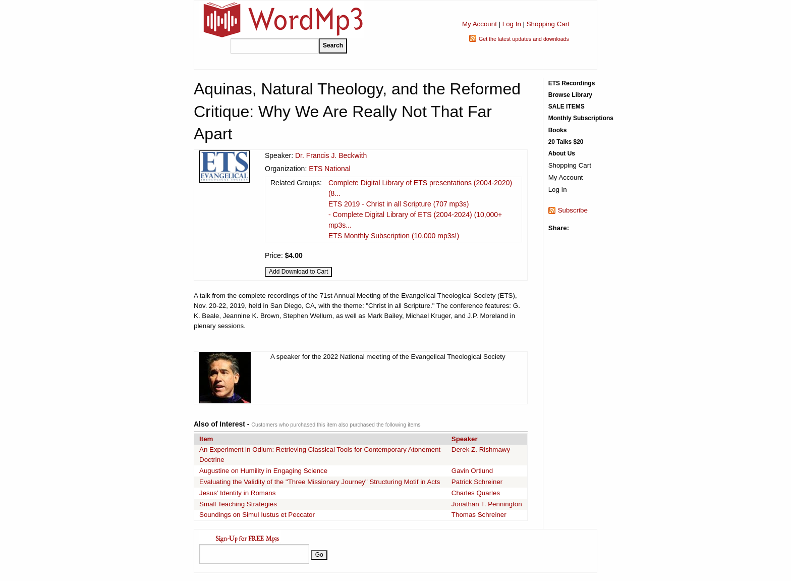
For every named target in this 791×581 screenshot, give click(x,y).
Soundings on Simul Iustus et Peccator (257, 514)
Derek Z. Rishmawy (480, 449)
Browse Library (570, 94)
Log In (511, 24)
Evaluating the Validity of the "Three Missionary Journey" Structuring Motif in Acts (319, 482)
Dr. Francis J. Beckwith (331, 155)
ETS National (329, 169)
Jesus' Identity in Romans (237, 493)
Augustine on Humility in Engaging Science (263, 470)
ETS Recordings (571, 83)
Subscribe (573, 210)
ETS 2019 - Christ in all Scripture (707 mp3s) (398, 204)
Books (557, 130)
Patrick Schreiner (476, 482)
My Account (479, 24)
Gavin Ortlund (472, 470)
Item (206, 439)
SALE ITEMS (566, 106)
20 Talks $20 (566, 141)
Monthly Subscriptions (580, 118)
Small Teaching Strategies (238, 504)
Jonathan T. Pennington (486, 504)
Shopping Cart (548, 24)
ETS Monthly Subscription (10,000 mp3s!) (393, 236)
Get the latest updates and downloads (524, 39)
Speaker (464, 439)
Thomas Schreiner (478, 514)
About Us (561, 153)
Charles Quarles (475, 493)
